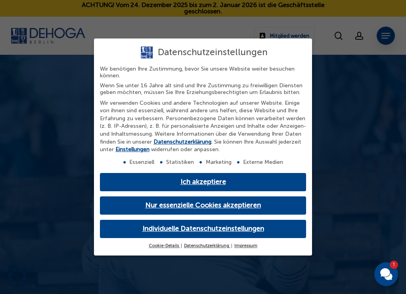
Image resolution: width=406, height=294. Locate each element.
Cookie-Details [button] (164, 245)
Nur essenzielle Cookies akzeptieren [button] (203, 205)
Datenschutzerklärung (182, 141)
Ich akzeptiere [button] (203, 182)
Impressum (245, 245)
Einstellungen (132, 149)
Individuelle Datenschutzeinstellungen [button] (203, 229)
